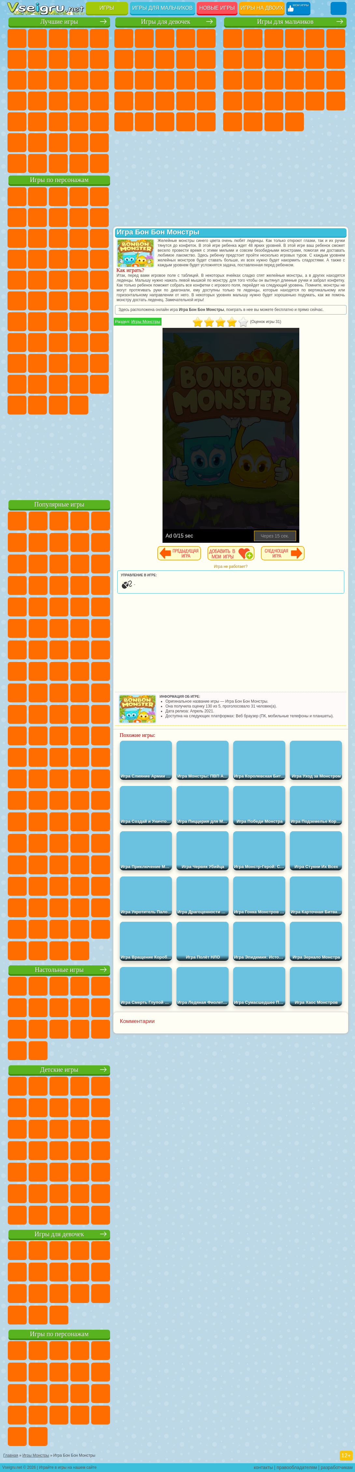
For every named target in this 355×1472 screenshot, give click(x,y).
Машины (253, 59)
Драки (232, 80)
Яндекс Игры (37, 59)
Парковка (232, 38)
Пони (123, 38)
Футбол (253, 38)
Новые (16, 38)
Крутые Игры (58, 142)
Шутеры (253, 121)
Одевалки (144, 80)
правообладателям (297, 1467)
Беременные (123, 100)
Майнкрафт (232, 59)
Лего (37, 238)
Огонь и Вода (164, 38)
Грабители (253, 100)
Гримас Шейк (37, 405)
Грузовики (335, 59)
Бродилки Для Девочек (144, 59)
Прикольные (99, 100)
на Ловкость (16, 59)
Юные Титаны (99, 300)
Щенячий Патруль (58, 196)
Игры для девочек (166, 21)
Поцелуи (185, 80)
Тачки (58, 259)
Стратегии (273, 38)
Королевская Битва (335, 38)
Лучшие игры (59, 21)
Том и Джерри (78, 300)
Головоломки (99, 121)
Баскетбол (99, 142)
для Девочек (37, 38)
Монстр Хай (123, 59)
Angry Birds (78, 238)
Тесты (206, 38)
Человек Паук (78, 280)
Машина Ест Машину (273, 100)
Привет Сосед (58, 363)
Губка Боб (37, 196)
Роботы (294, 80)
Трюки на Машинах (58, 121)
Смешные (16, 80)
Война (58, 163)
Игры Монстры (145, 321)
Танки (294, 38)
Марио (58, 280)
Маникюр (185, 100)
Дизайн (206, 121)
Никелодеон (37, 142)
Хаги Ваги (99, 342)
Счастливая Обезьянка (58, 300)
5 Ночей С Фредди (16, 217)
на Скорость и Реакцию (37, 121)
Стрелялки (294, 121)
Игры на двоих (261, 8)
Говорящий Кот (78, 196)
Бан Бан (99, 384)
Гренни (78, 342)
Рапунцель (144, 100)
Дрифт (335, 100)
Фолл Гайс (37, 321)
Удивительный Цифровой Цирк (78, 405)
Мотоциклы (294, 59)
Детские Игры (78, 38)
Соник (99, 259)
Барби (185, 38)
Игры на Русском (37, 100)
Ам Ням (99, 238)
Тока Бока (99, 363)
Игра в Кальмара (16, 342)
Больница (164, 100)
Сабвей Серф (58, 238)
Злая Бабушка (16, 238)
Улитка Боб (37, 217)
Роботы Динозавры (335, 80)
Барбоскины (16, 280)
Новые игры (217, 8)
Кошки (123, 80)
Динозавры (78, 100)
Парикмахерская (164, 80)
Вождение (16, 163)
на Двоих (99, 38)
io (37, 80)
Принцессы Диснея (144, 121)
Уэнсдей (78, 384)
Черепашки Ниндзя (273, 59)
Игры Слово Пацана (58, 384)
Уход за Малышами (185, 121)
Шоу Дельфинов (16, 259)
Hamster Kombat (58, 405)
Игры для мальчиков (162, 8)
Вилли (16, 196)
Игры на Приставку (99, 163)
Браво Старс (99, 321)
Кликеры (99, 80)
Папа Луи (206, 80)
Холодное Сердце (206, 59)
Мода (164, 121)
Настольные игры (59, 969)
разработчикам (337, 1467)
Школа (78, 142)
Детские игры (59, 1069)
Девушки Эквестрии (144, 38)
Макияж (123, 121)
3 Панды (37, 259)
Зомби (314, 38)
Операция (206, 100)
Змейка (78, 121)
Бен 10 (314, 100)
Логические (78, 80)
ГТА (294, 100)
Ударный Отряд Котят (37, 280)
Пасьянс (16, 100)
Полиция (314, 80)
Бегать (273, 121)
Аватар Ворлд (16, 384)
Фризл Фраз (99, 280)
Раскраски (164, 59)
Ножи (58, 100)
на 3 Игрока (16, 142)
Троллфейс (78, 217)
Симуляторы (58, 38)
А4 (37, 342)
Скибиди (16, 405)
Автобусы (232, 121)
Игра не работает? (231, 566)
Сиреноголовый (58, 321)
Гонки (253, 80)
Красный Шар (58, 217)
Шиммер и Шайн (37, 300)
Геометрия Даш (78, 59)
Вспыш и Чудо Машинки (78, 259)
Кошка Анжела (185, 59)
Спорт (99, 59)
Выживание (232, 100)
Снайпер (273, 80)
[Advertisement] (59, 456)
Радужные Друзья (78, 363)
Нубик (37, 363)
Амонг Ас (78, 321)
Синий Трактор (16, 321)
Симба (37, 384)
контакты (263, 1467)
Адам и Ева (16, 300)
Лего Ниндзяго (99, 196)
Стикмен (314, 59)
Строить (78, 163)
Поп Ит (58, 59)
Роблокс (16, 363)
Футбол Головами (37, 163)
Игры (107, 8)
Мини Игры (16, 121)
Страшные (58, 80)
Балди (58, 342)
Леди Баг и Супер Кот (99, 217)
